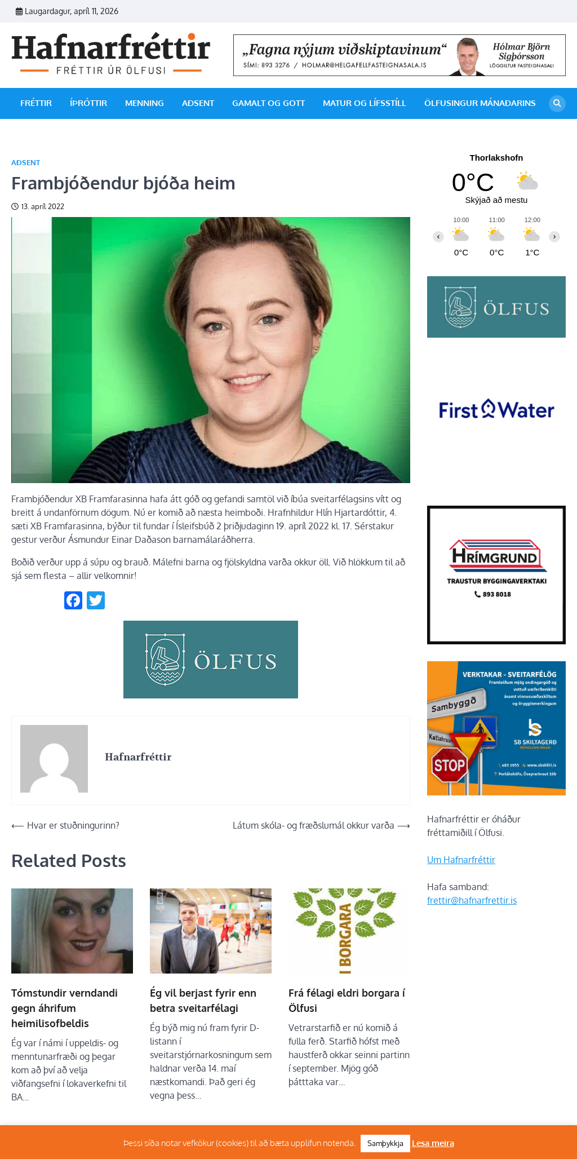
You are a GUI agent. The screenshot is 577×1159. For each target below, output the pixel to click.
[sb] (496, 792)
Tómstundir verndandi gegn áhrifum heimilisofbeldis (64, 1007)
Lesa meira (433, 1143)
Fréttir (36, 103)
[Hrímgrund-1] (496, 641)
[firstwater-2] (496, 485)
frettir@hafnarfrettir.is (472, 900)
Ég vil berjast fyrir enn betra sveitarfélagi (203, 1000)
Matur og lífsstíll (364, 103)
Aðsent (198, 103)
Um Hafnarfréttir (461, 859)
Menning (144, 103)
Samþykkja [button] (385, 1143)
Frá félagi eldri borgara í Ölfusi (346, 1000)
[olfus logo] (496, 334)
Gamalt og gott (268, 103)
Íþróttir (88, 103)
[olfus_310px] (210, 695)
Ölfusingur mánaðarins (480, 103)
